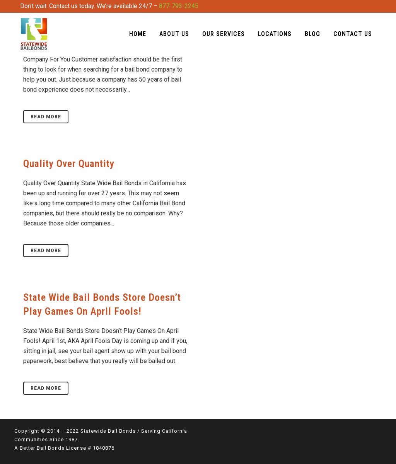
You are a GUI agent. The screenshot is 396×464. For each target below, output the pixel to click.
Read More (46, 116)
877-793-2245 (178, 6)
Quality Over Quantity (68, 163)
